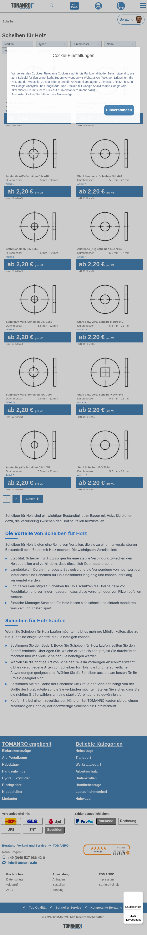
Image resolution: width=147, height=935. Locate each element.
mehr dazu (87, 90)
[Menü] (140, 894)
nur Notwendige (62, 94)
